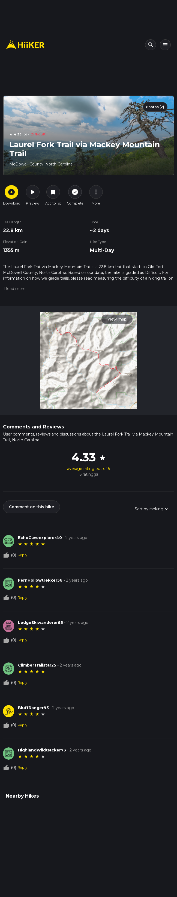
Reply (22, 555)
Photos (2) (155, 107)
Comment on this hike (31, 506)
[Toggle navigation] (165, 44)
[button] (14, 288)
